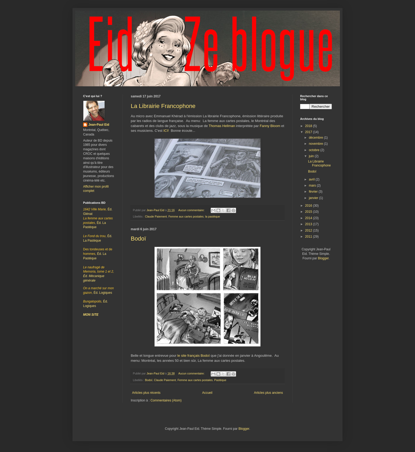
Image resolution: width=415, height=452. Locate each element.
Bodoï (138, 238)
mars (313, 185)
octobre (314, 150)
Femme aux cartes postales (186, 216)
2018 (309, 126)
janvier (314, 198)
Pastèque (220, 380)
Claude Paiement (156, 216)
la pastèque (212, 216)
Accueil (207, 393)
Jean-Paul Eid (98, 124)
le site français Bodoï (193, 356)
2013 (309, 224)
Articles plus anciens (268, 393)
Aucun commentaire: (191, 210)
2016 (309, 205)
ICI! (166, 131)
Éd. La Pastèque (97, 253)
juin (312, 156)
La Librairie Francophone (163, 106)
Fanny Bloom (270, 126)
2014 (309, 218)
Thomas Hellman (222, 126)
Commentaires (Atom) (166, 400)
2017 (309, 132)
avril (312, 179)
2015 (309, 212)
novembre (316, 144)
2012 (309, 230)
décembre (316, 137)
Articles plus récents (146, 393)
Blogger (323, 258)
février (314, 191)
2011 (309, 236)
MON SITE (90, 315)
